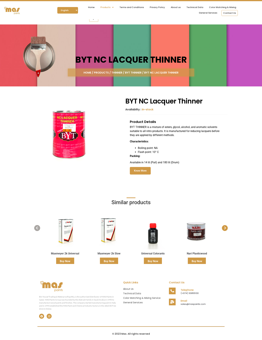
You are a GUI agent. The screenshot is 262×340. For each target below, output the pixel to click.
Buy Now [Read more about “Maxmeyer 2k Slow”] (109, 261)
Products (107, 7)
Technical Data (194, 7)
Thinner (116, 72)
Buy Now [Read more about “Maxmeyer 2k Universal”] (65, 261)
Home (91, 7)
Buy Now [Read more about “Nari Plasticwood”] (197, 261)
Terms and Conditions (131, 7)
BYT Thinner (133, 72)
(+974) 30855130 (190, 293)
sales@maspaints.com (193, 304)
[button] (107, 7)
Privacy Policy (157, 7)
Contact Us (229, 13)
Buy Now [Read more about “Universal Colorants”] (153, 261)
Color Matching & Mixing (222, 7)
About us (176, 7)
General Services (208, 12)
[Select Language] (67, 10)
